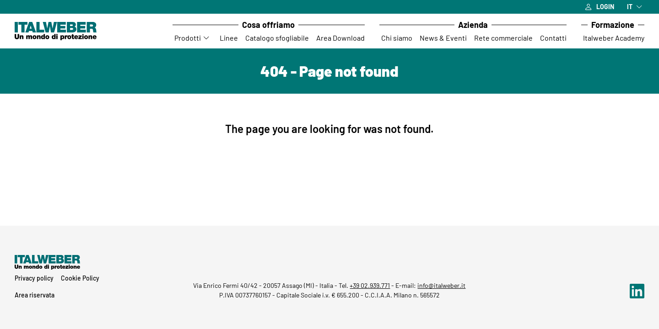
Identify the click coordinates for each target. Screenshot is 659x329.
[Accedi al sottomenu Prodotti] (207, 38)
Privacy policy (34, 278)
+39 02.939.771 (370, 285)
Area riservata (34, 295)
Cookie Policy (80, 278)
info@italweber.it (441, 285)
